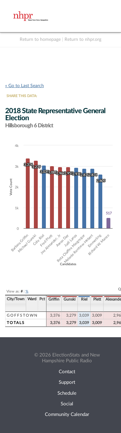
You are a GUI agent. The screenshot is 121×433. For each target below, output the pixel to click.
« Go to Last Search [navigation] (24, 86)
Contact (67, 371)
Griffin (53, 299)
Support (67, 382)
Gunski (70, 299)
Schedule (66, 393)
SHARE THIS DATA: (21, 96)
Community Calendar (67, 414)
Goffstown (22, 315)
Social (67, 403)
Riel (84, 299)
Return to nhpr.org (83, 39)
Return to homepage (40, 39)
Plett (97, 299)
